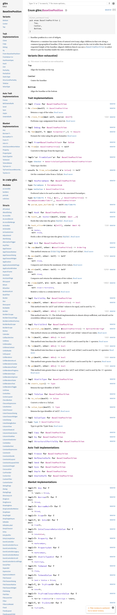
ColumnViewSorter (9, 440)
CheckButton (7, 400)
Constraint (6, 453)
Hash (4, 64)
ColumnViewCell (8, 430)
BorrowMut (43, 506)
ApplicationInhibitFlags (11, 265)
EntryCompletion (9, 538)
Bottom (5, 20)
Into (44, 520)
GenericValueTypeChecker (58, 161)
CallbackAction (8, 338)
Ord (4, 67)
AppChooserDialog (9, 255)
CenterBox (6, 394)
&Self (68, 117)
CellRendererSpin (9, 374)
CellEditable (7, 351)
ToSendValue (7, 163)
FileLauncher (7, 598)
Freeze (5, 100)
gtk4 (5, 3)
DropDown (6, 512)
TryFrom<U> (7, 166)
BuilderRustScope (9, 324)
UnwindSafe (7, 117)
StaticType (6, 77)
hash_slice (37, 225)
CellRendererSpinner (10, 377)
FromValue (44, 157)
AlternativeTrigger (9, 242)
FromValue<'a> (8, 57)
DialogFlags (7, 492)
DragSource (7, 502)
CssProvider (7, 473)
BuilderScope (7, 328)
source (108, 10)
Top (4, 27)
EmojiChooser (8, 529)
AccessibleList (8, 219)
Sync (4, 110)
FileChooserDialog (9, 581)
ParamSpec (39, 185)
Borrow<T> (6, 133)
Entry (4, 532)
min (33, 269)
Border (5, 298)
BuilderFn (39, 198)
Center (5, 24)
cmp (33, 247)
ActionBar (6, 226)
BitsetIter (6, 288)
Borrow (41, 497)
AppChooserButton (9, 252)
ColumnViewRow (9, 436)
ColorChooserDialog (10, 413)
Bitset (5, 285)
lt (32, 337)
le (32, 346)
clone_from (37, 117)
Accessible (6, 216)
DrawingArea (7, 506)
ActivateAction (8, 232)
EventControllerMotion (11, 555)
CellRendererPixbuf (10, 367)
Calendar (6, 334)
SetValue (38, 189)
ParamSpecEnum (54, 185)
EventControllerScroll (10, 558)
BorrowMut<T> (8, 137)
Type (53, 383)
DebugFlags (7, 486)
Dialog (5, 489)
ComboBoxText (8, 446)
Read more (58, 112)
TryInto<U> (6, 173)
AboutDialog (7, 212)
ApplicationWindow (10, 268)
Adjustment (7, 235)
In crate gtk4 (10, 179)
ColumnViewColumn (10, 433)
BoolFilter (6, 295)
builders (6, 192)
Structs (6, 205)
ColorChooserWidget (10, 417)
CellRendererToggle (10, 387)
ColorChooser (7, 410)
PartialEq (6, 70)
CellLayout (6, 354)
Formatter (58, 132)
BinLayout (6, 282)
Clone (5, 41)
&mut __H (72, 217)
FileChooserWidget (9, 588)
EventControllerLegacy (11, 552)
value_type (37, 407)
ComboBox (6, 443)
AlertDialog (7, 239)
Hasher (46, 217)
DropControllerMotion (10, 509)
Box (4, 301)
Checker (38, 161)
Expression (7, 571)
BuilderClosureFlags (10, 318)
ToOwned (6, 160)
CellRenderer (7, 357)
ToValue (5, 83)
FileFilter (6, 594)
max (33, 256)
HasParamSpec (8, 60)
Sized (39, 233)
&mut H (75, 225)
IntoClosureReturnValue (11, 147)
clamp (34, 283)
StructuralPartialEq (9, 80)
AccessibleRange (9, 222)
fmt (33, 132)
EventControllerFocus (10, 545)
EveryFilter (6, 565)
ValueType (6, 87)
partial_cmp (37, 329)
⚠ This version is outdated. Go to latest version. (99, 609)
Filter (4, 601)
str (57, 198)
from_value (45, 170)
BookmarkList (8, 291)
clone (34, 108)
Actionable (6, 229)
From (36, 142)
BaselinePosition (12, 11)
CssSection (7, 476)
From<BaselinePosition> (11, 54)
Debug (5, 47)
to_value (35, 398)
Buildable (6, 308)
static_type (37, 383)
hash (33, 217)
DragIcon (6, 499)
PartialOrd (6, 74)
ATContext (6, 209)
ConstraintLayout (9, 459)
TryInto (46, 602)
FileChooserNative (9, 585)
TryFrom (46, 584)
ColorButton (7, 407)
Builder (5, 311)
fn (48, 198)
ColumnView (7, 426)
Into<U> (5, 143)
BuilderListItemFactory (11, 321)
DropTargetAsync (9, 519)
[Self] (58, 225)
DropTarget (7, 515)
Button (5, 331)
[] (114, 10)
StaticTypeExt (7, 157)
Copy (4, 44)
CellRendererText (9, 384)
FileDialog (6, 591)
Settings (113, 3)
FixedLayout (7, 611)
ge (32, 366)
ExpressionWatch (9, 575)
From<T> (6, 140)
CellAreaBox (7, 344)
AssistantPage (8, 278)
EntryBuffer (7, 535)
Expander (6, 568)
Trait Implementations (11, 35)
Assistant (6, 275)
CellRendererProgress (10, 370)
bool (78, 302)
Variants (6, 17)
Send (4, 107)
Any (4, 130)
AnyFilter (6, 245)
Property (6, 150)
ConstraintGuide (8, 456)
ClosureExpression (9, 403)
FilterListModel (8, 604)
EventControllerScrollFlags (12, 562)
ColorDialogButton (9, 423)
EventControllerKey (10, 548)
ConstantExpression (10, 450)
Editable (6, 522)
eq (32, 302)
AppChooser (7, 249)
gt (32, 357)
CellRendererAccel (9, 361)
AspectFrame (7, 272)
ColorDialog (7, 420)
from (33, 146)
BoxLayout (6, 305)
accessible (6, 189)
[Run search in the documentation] (67, 3)
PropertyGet (7, 153)
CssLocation (7, 469)
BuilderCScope (8, 315)
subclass (6, 199)
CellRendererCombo (10, 364)
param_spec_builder (41, 204)
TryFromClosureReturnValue (12, 170)
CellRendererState (9, 380)
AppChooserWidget (9, 259)
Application (7, 262)
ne (32, 311)
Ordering (81, 247)
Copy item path (66, 10)
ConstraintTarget (9, 466)
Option (89, 329)
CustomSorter (8, 482)
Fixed (5, 608)
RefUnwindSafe (8, 103)
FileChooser (7, 578)
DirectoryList (7, 496)
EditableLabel (8, 525)
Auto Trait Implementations (11, 95)
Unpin (5, 113)
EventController (8, 542)
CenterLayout (7, 397)
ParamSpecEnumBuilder (39, 200)
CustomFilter (7, 479)
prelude (5, 195)
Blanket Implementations (11, 125)
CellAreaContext (8, 347)
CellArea (6, 341)
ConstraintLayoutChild (11, 463)
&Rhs (53, 311)
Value (71, 142)
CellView (6, 390)
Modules (7, 185)
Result (76, 132)
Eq (3, 50)
